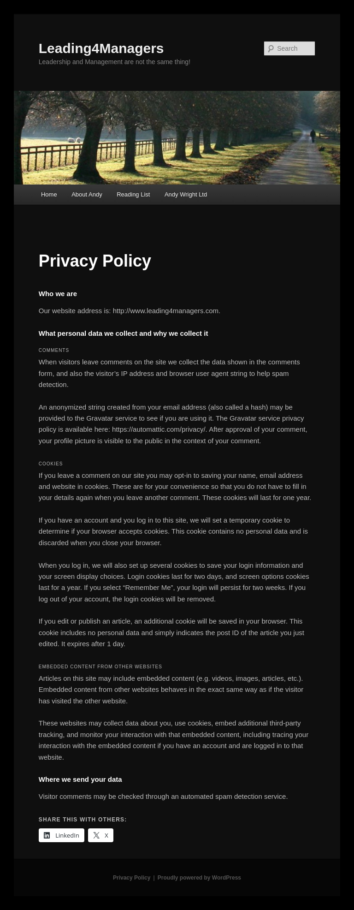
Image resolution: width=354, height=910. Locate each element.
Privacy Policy (131, 877)
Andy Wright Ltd (186, 194)
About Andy (86, 194)
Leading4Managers (101, 48)
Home (49, 194)
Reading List (133, 194)
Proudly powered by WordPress (199, 877)
